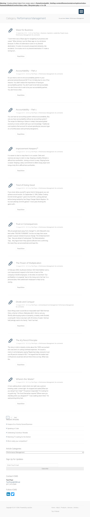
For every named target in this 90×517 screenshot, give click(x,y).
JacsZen (29, 507)
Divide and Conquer (25, 302)
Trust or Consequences (26, 224)
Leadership (56, 33)
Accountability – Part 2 (26, 71)
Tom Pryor (36, 33)
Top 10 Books (55, 511)
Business (43, 33)
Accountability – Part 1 (26, 109)
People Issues (64, 33)
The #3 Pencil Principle (26, 340)
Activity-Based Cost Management (48, 305)
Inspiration (50, 33)
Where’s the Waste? (25, 379)
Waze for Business (24, 30)
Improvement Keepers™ (27, 148)
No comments (36, 35)
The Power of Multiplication (28, 263)
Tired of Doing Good (25, 185)
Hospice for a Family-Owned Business (19, 424)
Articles (76, 507)
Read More (20, 56)
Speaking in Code (13, 428)
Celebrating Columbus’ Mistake (17, 433)
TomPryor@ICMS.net (13, 482)
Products (63, 507)
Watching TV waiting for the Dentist (19, 437)
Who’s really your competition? (17, 441)
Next (15, 417)
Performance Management (23, 35)
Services (70, 507)
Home (67, 18)
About (58, 507)
